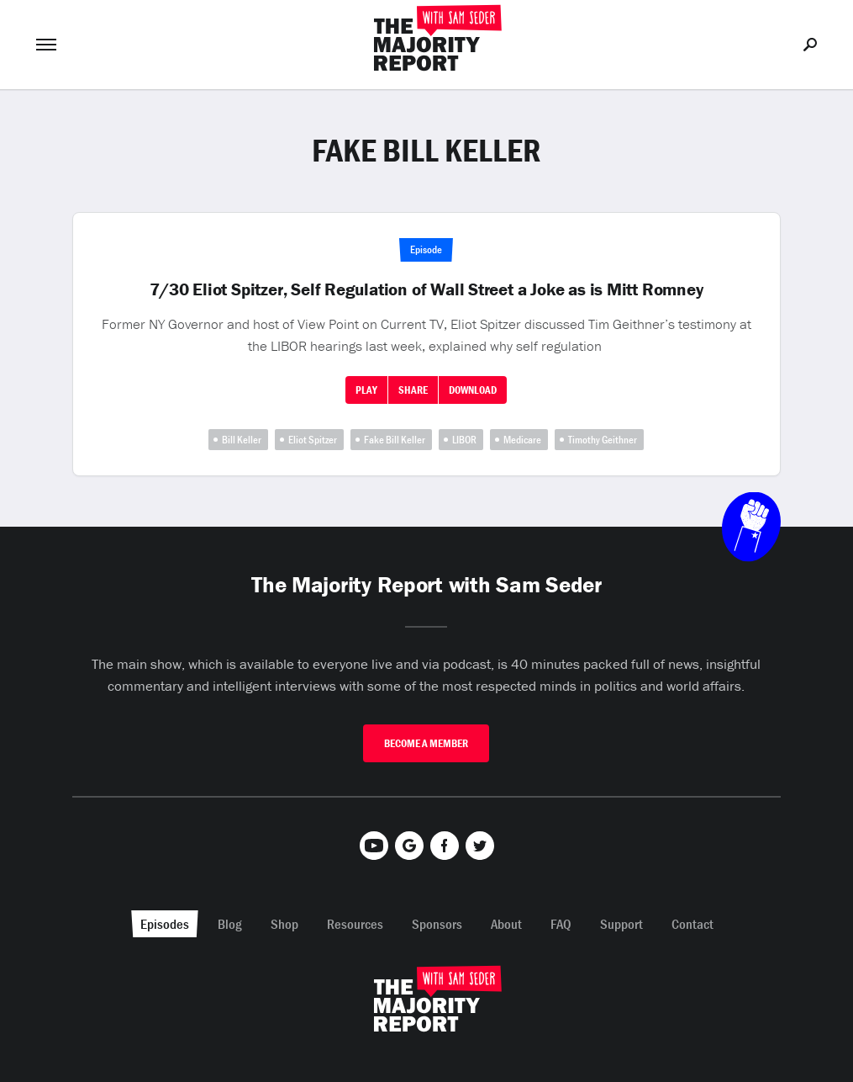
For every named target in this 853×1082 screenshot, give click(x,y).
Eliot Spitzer (312, 439)
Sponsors (437, 924)
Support (621, 924)
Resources (355, 924)
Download (473, 390)
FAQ (560, 924)
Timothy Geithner (602, 439)
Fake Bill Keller (394, 439)
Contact (692, 924)
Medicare (522, 439)
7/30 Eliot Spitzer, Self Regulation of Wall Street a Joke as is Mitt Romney (426, 289)
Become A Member (426, 743)
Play (366, 390)
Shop (284, 924)
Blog (230, 924)
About (506, 924)
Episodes (164, 924)
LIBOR (464, 439)
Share (413, 390)
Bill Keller (241, 439)
